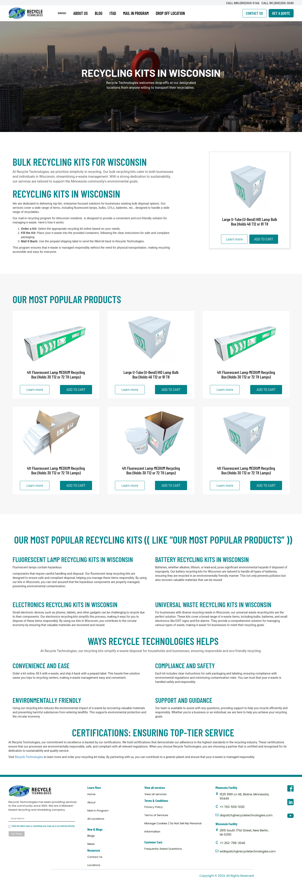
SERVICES (62, 13)
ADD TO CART (263, 239)
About (91, 802)
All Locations (95, 819)
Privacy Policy (153, 807)
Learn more (234, 239)
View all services (155, 794)
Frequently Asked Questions (163, 849)
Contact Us (94, 857)
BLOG (98, 13)
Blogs (91, 836)
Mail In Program (97, 811)
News (91, 844)
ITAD (112, 13)
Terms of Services (156, 815)
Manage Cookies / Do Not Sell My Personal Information (172, 827)
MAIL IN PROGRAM (135, 13)
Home (91, 794)
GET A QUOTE (281, 13)
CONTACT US (254, 13)
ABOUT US (80, 13)
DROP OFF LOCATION (170, 13)
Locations (93, 865)
